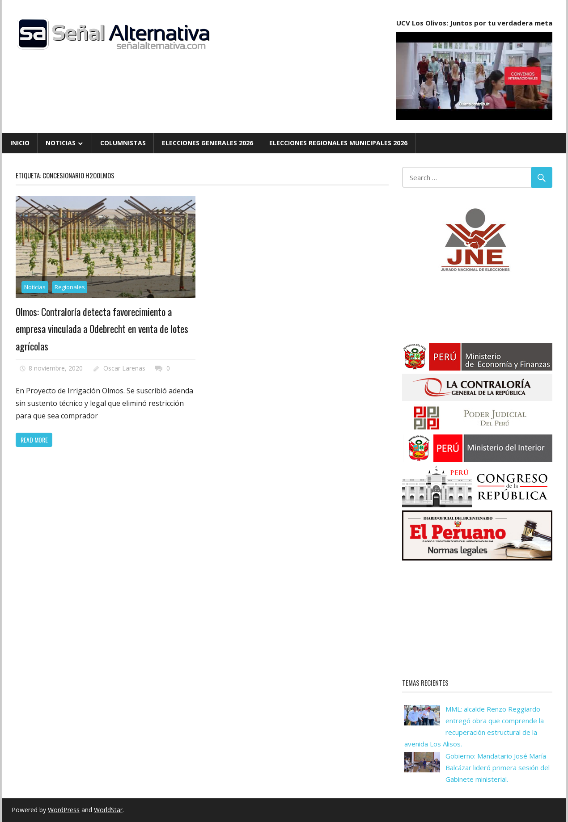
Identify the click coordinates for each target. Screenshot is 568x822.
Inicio (20, 143)
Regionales (70, 287)
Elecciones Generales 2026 (207, 143)
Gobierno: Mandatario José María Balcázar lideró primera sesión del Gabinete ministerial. (497, 767)
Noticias (61, 143)
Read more (34, 439)
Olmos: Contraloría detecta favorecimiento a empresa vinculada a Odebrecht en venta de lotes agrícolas (102, 328)
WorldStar (108, 809)
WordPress (64, 809)
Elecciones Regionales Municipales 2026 (338, 143)
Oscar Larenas (124, 368)
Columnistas (123, 143)
